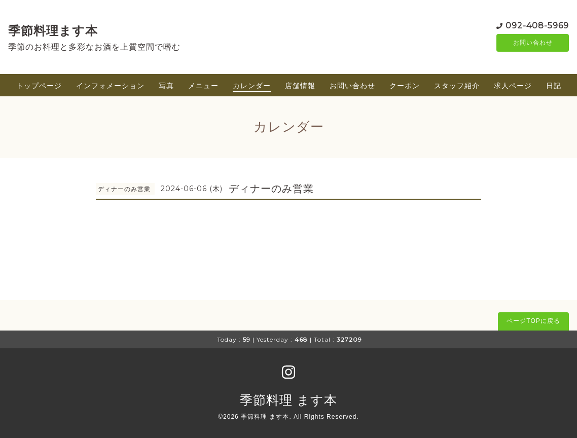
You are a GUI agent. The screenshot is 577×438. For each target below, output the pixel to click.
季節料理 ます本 (288, 400)
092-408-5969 (537, 25)
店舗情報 (300, 86)
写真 (166, 86)
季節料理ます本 (53, 30)
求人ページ (513, 86)
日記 (553, 86)
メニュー (203, 86)
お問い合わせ (533, 43)
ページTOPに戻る (533, 320)
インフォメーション (110, 86)
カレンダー (252, 86)
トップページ (39, 86)
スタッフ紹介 (457, 86)
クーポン (404, 86)
